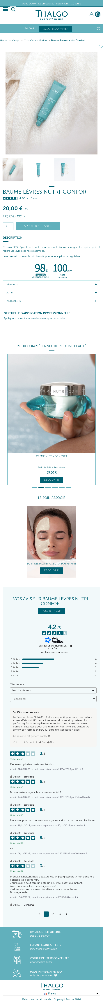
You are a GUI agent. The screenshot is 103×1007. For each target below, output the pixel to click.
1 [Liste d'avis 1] (46, 914)
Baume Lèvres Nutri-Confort (68, 40)
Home (4, 40)
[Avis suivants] (67, 914)
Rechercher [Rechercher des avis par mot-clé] (51, 699)
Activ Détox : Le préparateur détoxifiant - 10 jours (51, 3)
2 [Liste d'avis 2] (53, 914)
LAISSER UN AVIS (51, 611)
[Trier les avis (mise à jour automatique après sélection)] (53, 690)
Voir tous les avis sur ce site (54, 652)
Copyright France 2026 (67, 999)
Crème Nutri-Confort (51, 456)
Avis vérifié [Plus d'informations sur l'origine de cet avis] (18, 759)
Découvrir (51, 479)
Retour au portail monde (36, 999)
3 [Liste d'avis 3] (60, 914)
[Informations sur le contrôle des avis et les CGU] (71, 645)
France (52, 993)
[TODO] (48, 735)
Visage (15, 40)
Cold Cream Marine (35, 40)
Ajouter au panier (55, 28)
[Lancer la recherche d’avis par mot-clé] (94, 699)
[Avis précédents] (40, 914)
